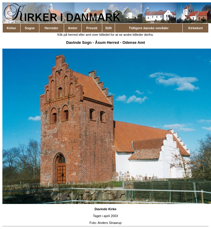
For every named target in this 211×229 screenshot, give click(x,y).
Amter (72, 28)
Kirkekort (195, 28)
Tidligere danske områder (149, 28)
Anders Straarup (110, 223)
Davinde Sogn (79, 42)
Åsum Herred (107, 42)
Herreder (51, 28)
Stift (108, 28)
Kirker (11, 28)
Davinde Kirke (105, 209)
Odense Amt (133, 42)
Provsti (91, 28)
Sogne (30, 28)
